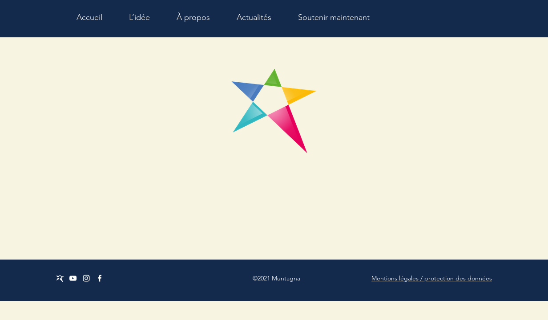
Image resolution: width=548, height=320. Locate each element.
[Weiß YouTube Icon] (72, 278)
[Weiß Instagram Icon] (86, 278)
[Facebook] (99, 278)
